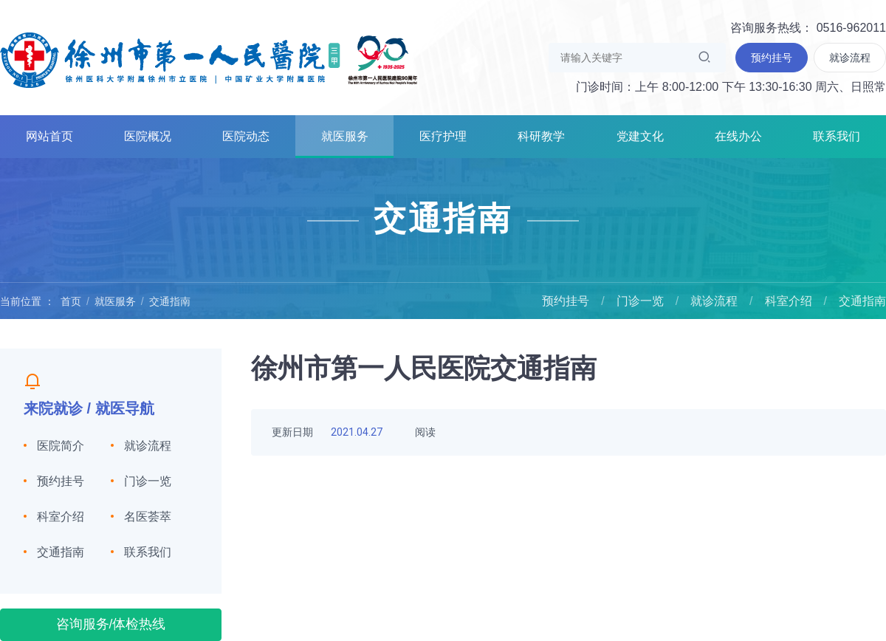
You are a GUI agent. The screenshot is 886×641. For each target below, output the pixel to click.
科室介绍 (788, 301)
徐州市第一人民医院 (209, 59)
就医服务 (344, 136)
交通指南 (169, 301)
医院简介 (60, 445)
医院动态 (245, 136)
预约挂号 (565, 301)
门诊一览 (640, 301)
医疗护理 (443, 136)
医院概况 (147, 136)
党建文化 (640, 136)
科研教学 (541, 136)
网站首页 (49, 136)
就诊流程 (714, 301)
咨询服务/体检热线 (111, 624)
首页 (71, 301)
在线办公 (738, 136)
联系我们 (836, 136)
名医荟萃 (147, 516)
